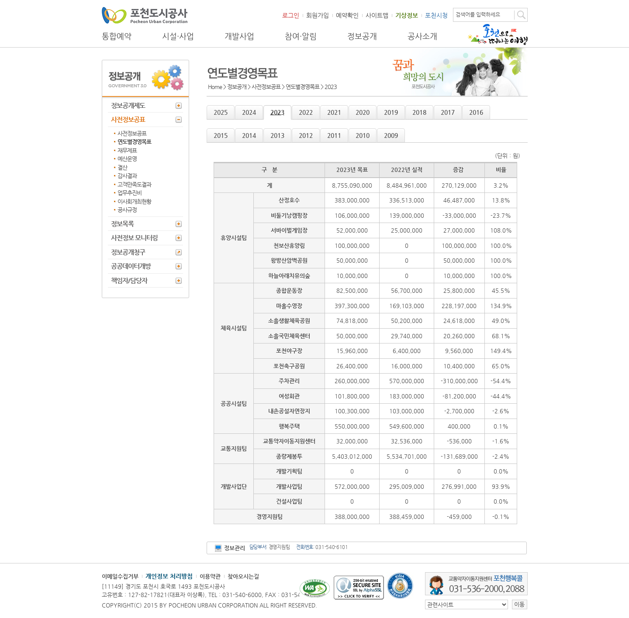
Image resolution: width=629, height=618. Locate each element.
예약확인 (347, 15)
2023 (277, 112)
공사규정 (127, 209)
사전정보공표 (128, 119)
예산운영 (127, 158)
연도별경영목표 (134, 141)
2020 (363, 112)
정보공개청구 (128, 252)
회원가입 (317, 15)
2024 (249, 112)
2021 (334, 112)
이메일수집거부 (120, 576)
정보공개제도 (128, 105)
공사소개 (422, 36)
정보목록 (122, 223)
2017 (448, 112)
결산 (122, 167)
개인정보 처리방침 (169, 576)
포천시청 (436, 15)
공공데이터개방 (131, 266)
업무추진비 (130, 192)
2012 (306, 135)
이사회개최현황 (134, 201)
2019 (391, 112)
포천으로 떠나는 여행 (498, 34)
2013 (277, 135)
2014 (249, 135)
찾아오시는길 (243, 576)
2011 (334, 135)
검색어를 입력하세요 (478, 14)
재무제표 (127, 150)
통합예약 (116, 36)
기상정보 (406, 15)
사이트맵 (377, 15)
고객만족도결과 (134, 184)
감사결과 (127, 175)
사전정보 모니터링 (134, 237)
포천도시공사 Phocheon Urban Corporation (144, 15)
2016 (476, 112)
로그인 (290, 15)
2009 (391, 135)
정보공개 (362, 36)
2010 (363, 135)
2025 (221, 112)
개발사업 (239, 36)
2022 (306, 112)
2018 (419, 112)
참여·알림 (301, 36)
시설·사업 (178, 36)
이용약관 (210, 576)
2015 (221, 135)
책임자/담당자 (129, 280)
